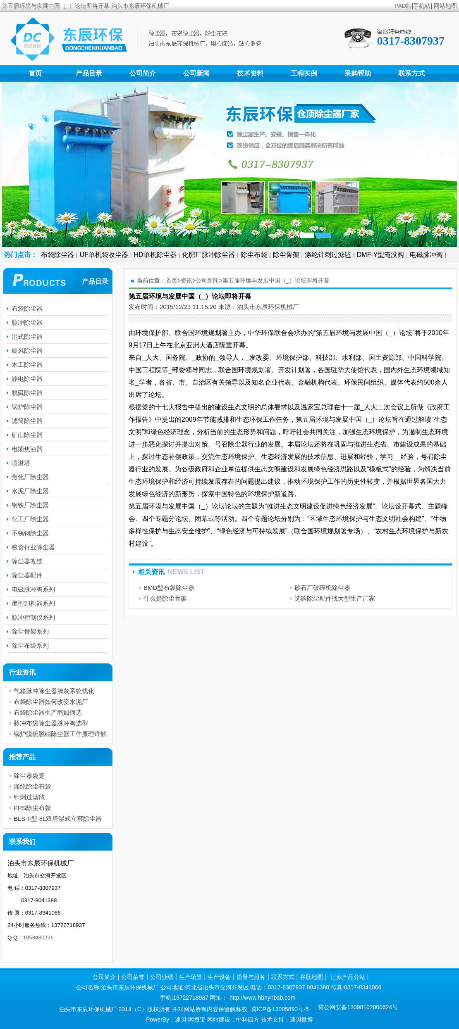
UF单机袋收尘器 (104, 254)
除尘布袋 (254, 254)
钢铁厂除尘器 (30, 505)
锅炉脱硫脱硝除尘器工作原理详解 (60, 733)
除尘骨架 (286, 254)
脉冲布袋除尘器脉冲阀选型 (51, 723)
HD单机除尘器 (155, 254)
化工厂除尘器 (30, 519)
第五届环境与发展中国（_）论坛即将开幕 (276, 280)
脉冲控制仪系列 (33, 617)
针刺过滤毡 (29, 797)
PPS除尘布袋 (32, 807)
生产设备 (219, 977)
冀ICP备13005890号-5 (280, 1009)
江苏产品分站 (347, 977)
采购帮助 (357, 73)
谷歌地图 (311, 977)
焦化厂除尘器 (30, 476)
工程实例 (304, 73)
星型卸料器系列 (33, 603)
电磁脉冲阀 (426, 254)
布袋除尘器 (57, 254)
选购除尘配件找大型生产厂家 (334, 598)
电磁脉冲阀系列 (33, 589)
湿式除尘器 (27, 336)
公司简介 (142, 73)
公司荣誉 (132, 977)
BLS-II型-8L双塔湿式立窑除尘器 (58, 818)
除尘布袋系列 (30, 645)
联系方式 (411, 73)
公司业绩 (161, 977)
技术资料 (250, 73)
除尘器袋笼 (29, 775)
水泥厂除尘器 (30, 490)
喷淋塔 (21, 462)
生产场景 (190, 977)
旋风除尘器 (27, 350)
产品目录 (89, 73)
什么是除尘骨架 (165, 598)
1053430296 (38, 937)
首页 (35, 73)
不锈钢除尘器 (30, 533)
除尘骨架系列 (30, 631)
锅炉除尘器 (27, 406)
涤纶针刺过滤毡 (328, 254)
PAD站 (403, 5)
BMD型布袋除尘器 (168, 587)
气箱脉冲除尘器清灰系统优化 (54, 690)
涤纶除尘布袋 (32, 786)
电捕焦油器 (27, 448)
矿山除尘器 (27, 434)
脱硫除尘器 (27, 392)
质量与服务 (251, 977)
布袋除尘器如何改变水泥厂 (51, 701)
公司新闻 (196, 73)
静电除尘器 (27, 378)
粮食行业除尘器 (33, 547)
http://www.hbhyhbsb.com (263, 997)
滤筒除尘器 (27, 420)
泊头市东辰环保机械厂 (268, 306)
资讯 (186, 280)
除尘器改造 (27, 561)
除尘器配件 (27, 575)
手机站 (421, 5)
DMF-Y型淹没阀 (380, 254)
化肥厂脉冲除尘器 (208, 254)
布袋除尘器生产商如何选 (48, 712)
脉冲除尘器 (27, 322)
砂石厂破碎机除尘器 (322, 587)
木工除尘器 (27, 364)
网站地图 (445, 5)
